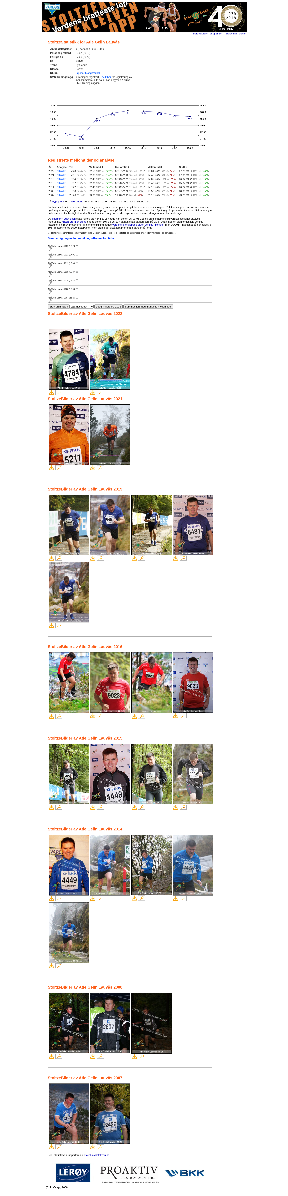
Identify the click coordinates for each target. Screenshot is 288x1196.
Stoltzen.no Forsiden (236, 33)
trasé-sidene (76, 201)
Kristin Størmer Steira (74, 221)
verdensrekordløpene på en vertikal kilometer (138, 224)
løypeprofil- (58, 201)
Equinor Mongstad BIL (88, 72)
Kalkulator (61, 171)
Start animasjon (58, 306)
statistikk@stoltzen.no (96, 1155)
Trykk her (105, 76)
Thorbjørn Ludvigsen (64, 218)
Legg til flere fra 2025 (108, 306)
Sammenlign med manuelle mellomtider (148, 306)
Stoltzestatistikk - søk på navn (207, 33)
